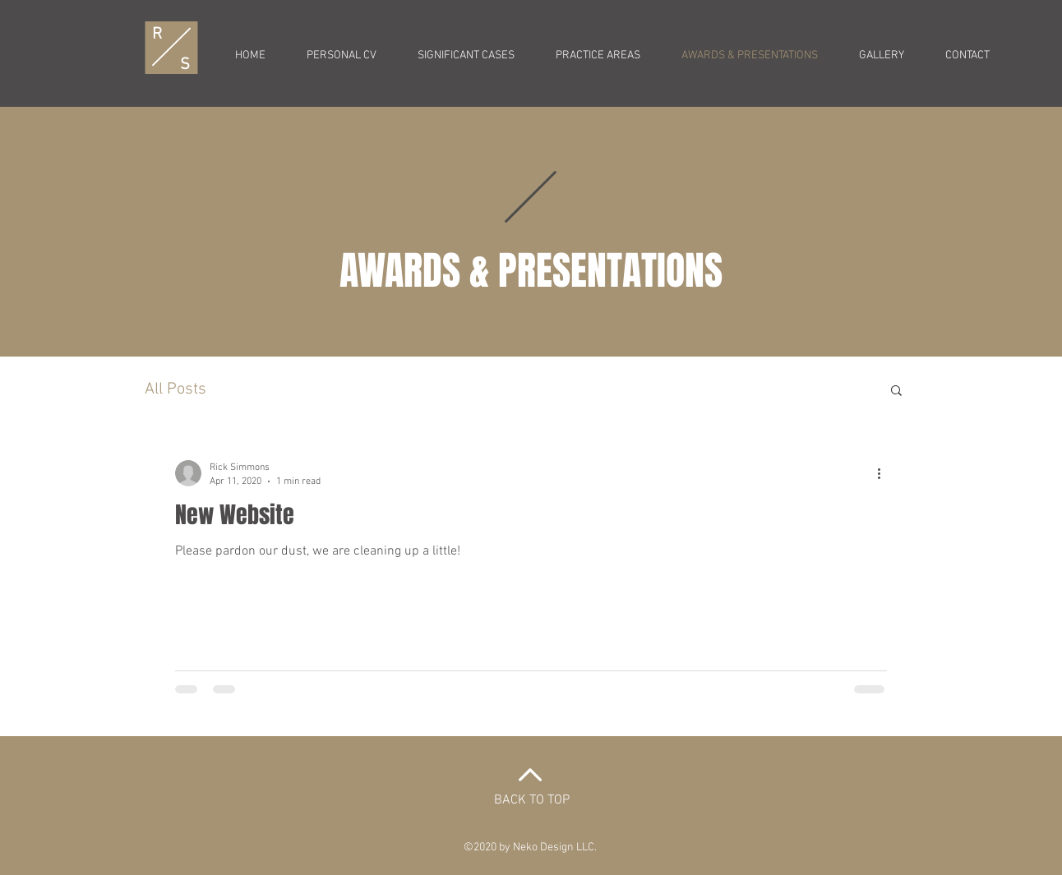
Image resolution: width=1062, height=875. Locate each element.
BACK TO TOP (532, 800)
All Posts (175, 389)
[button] (896, 391)
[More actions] (884, 473)
